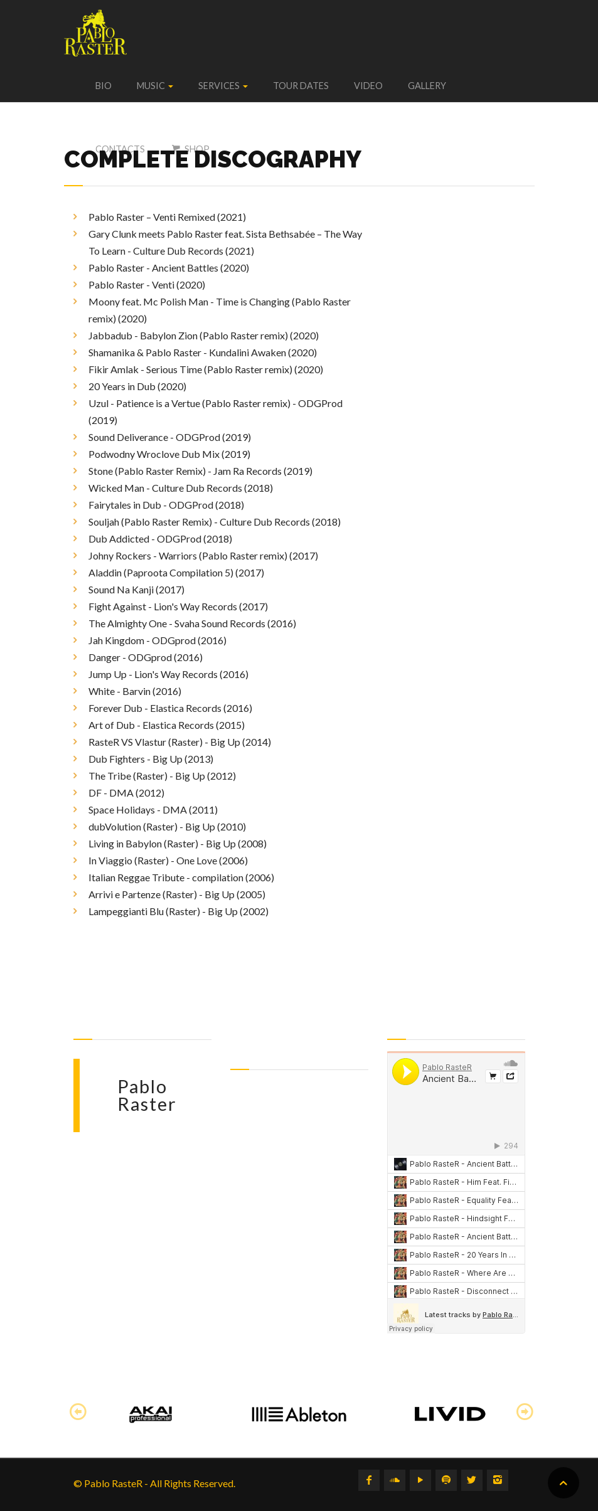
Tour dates (301, 85)
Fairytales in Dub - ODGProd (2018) (166, 505)
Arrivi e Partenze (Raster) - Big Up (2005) (176, 894)
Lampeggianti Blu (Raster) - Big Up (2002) (178, 911)
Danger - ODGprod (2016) (145, 657)
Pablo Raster (147, 1095)
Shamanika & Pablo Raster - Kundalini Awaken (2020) (202, 352)
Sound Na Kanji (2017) (136, 589)
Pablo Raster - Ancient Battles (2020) (168, 267)
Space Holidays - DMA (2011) (153, 809)
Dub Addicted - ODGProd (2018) (160, 538)
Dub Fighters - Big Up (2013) (150, 759)
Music (155, 85)
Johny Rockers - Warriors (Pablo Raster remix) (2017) (203, 555)
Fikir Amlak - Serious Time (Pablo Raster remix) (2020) (205, 369)
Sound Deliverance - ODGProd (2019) (169, 437)
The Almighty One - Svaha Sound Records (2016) (192, 623)
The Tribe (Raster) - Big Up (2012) (162, 776)
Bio (103, 85)
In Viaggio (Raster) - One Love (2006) (168, 860)
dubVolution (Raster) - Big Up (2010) (167, 826)
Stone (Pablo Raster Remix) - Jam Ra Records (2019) (200, 471)
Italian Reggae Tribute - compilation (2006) (181, 877)
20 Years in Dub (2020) (137, 386)
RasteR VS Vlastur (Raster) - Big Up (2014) (179, 742)
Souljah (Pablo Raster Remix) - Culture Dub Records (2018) (214, 522)
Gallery (427, 85)
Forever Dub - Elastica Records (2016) (170, 708)
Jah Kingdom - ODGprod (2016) (157, 640)
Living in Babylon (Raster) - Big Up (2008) (177, 843)
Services (223, 85)
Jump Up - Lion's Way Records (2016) (168, 674)
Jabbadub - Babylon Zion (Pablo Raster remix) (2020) (203, 335)
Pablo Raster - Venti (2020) (146, 284)
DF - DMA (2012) (126, 792)
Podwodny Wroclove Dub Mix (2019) (169, 454)
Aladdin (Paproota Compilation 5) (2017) (176, 572)
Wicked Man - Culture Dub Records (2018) (180, 488)
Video (368, 85)
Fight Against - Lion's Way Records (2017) (178, 606)
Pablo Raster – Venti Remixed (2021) (167, 217)
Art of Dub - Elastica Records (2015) (166, 725)
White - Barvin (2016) (134, 691)
